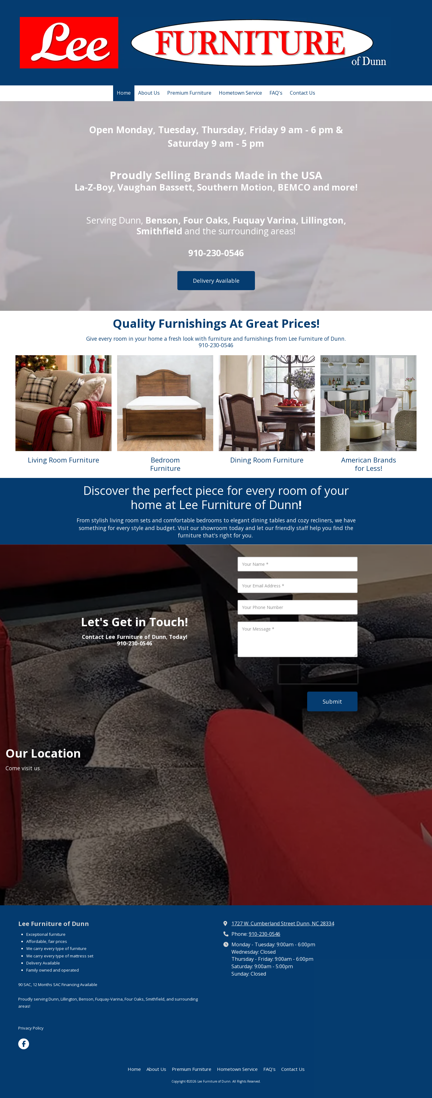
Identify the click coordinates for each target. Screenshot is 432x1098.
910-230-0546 (264, 934)
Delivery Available (216, 280)
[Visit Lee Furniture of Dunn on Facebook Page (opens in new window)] (23, 1043)
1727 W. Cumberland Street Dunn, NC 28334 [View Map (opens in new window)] (282, 923)
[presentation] (318, 674)
